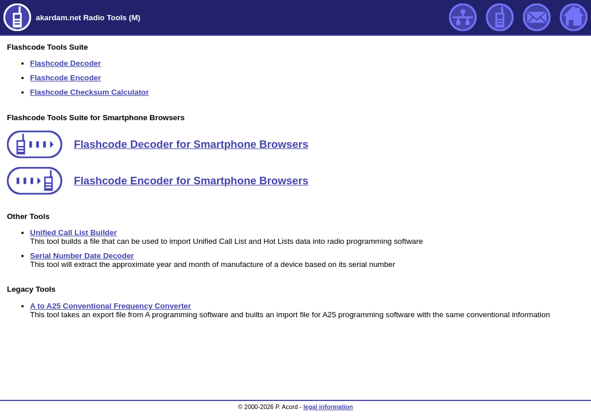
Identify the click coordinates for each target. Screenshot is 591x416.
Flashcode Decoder (65, 63)
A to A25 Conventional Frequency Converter (110, 306)
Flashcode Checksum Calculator (89, 92)
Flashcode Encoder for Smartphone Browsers (191, 180)
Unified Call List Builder (73, 232)
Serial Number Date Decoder (82, 255)
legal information (328, 406)
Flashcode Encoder (65, 77)
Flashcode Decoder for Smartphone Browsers (191, 144)
